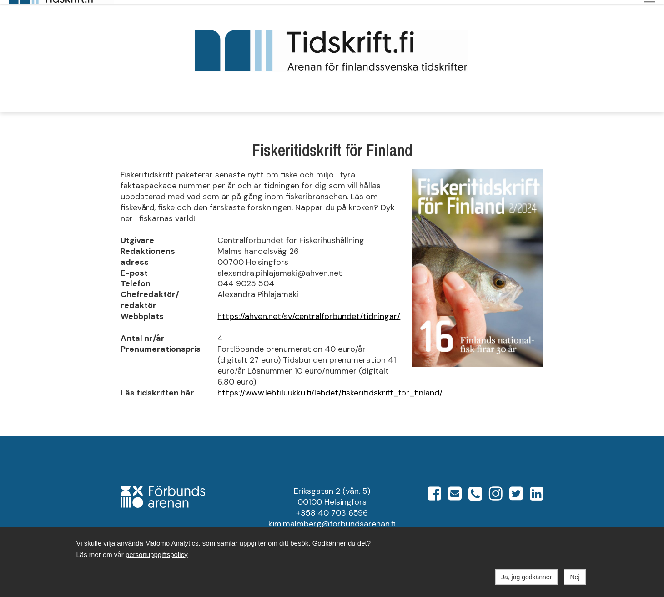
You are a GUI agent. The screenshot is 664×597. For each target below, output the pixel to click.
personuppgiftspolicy (157, 554)
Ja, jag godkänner (526, 577)
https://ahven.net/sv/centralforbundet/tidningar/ (308, 312)
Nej (574, 577)
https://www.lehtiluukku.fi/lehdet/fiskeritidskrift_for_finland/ (330, 388)
